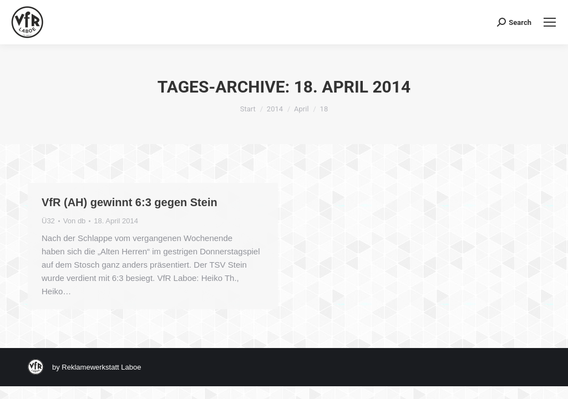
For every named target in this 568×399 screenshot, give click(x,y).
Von (74, 221)
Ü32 (48, 221)
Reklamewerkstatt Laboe (101, 367)
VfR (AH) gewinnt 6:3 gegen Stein (129, 202)
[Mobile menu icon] (549, 22)
